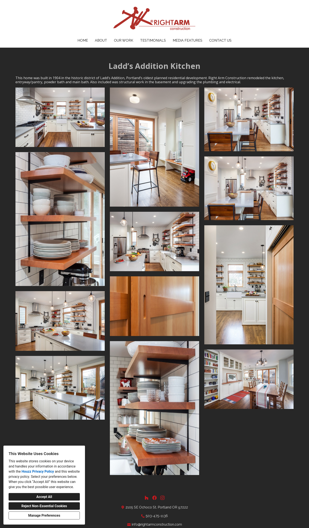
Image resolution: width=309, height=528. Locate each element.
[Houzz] (146, 498)
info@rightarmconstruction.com (157, 524)
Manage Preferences (44, 515)
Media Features (187, 40)
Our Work (123, 40)
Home (82, 40)
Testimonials (153, 40)
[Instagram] (162, 498)
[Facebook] (154, 498)
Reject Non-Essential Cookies (44, 506)
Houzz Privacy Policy (37, 471)
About (101, 40)
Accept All (44, 497)
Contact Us (220, 40)
